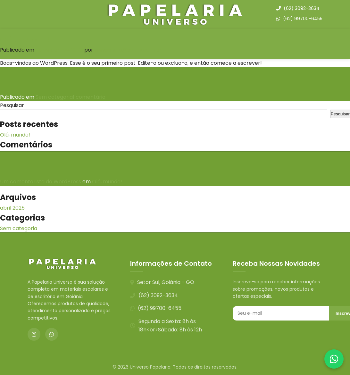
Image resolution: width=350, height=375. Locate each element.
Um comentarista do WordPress (40, 181)
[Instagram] (34, 334)
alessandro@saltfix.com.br (128, 50)
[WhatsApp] (51, 334)
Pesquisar (12, 105)
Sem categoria (54, 97)
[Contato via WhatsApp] (334, 359)
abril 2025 (12, 208)
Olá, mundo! (24, 39)
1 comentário (89, 97)
